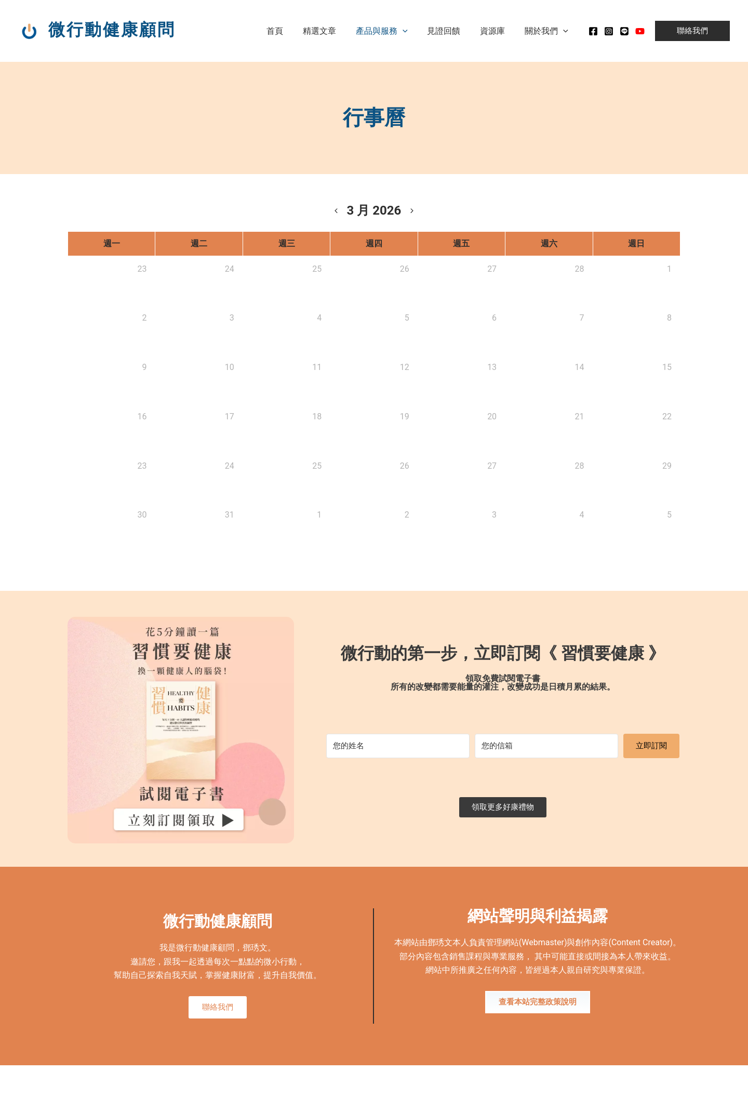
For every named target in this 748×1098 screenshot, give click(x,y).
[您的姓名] (398, 746)
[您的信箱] (546, 746)
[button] (692, 31)
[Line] (624, 31)
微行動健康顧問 (112, 29)
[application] (413, 31)
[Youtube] (640, 31)
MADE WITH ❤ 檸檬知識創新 (641, 1083)
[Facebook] (593, 31)
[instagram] (608, 31)
